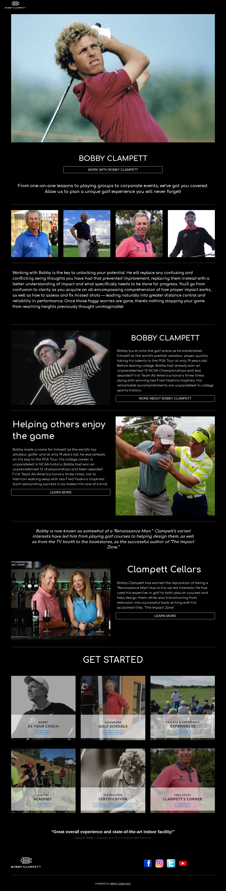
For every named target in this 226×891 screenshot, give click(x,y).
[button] (165, 616)
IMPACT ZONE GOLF (120, 884)
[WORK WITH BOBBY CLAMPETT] (113, 169)
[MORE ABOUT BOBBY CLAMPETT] (165, 398)
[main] (113, 158)
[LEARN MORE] (60, 492)
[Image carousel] (113, 78)
